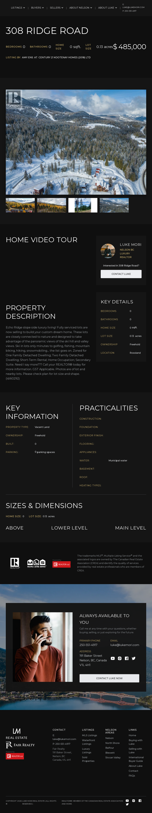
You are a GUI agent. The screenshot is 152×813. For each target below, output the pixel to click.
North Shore (112, 743)
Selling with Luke (135, 750)
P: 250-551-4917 (61, 744)
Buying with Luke (135, 742)
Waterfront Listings (88, 742)
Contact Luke (121, 274)
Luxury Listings (86, 750)
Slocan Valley (113, 757)
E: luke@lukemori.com (64, 737)
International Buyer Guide (136, 759)
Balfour (109, 747)
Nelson (109, 738)
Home (132, 735)
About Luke (135, 766)
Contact (133, 771)
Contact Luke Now (109, 680)
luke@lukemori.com (124, 647)
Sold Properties (88, 759)
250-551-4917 (88, 647)
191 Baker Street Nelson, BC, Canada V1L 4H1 (93, 662)
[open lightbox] (76, 142)
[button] (18, 8)
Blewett (110, 752)
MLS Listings (89, 735)
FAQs (132, 775)
